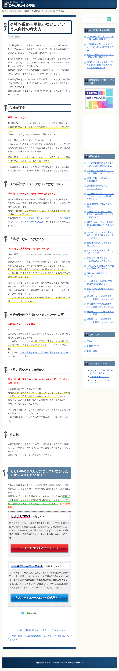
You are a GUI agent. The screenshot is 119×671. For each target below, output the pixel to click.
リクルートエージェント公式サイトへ (39, 600)
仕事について (93, 346)
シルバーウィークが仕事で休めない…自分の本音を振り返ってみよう (100, 235)
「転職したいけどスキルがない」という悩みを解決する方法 (100, 47)
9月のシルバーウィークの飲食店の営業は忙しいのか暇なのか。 (100, 225)
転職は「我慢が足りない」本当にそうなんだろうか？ (42, 634)
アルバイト (92, 341)
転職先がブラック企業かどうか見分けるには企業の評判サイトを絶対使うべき (100, 65)
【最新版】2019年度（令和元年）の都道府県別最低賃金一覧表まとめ (100, 214)
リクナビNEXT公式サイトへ (39, 549)
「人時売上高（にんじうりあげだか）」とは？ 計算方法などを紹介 (100, 196)
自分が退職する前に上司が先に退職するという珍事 (44, 353)
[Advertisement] (102, 132)
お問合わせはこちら (99, 377)
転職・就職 (14, 37)
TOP (6, 11)
